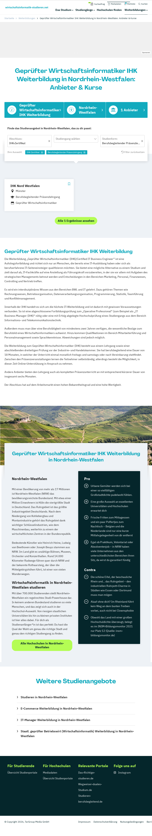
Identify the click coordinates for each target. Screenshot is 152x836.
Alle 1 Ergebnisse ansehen (76, 221)
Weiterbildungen (135, 10)
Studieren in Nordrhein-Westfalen (44, 697)
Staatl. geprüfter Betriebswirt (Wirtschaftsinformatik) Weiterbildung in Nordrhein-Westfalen (77, 733)
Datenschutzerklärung (105, 821)
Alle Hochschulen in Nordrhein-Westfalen (42, 645)
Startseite (9, 18)
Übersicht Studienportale (22, 772)
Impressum (84, 821)
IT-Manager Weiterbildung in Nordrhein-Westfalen (55, 720)
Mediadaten (50, 772)
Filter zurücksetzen (133, 152)
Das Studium (63, 10)
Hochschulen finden (109, 10)
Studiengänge (84, 10)
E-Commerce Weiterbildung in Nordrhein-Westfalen (56, 708)
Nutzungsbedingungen (132, 821)
